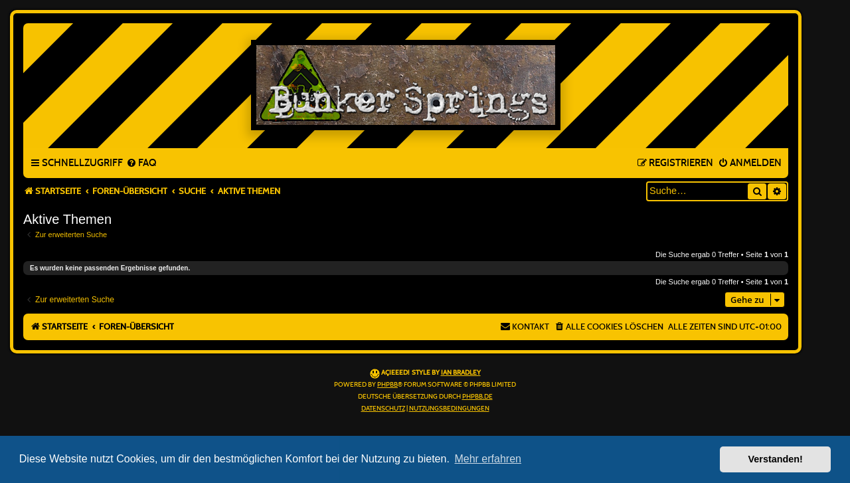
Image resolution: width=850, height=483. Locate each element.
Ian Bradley (461, 372)
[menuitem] (141, 163)
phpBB (387, 384)
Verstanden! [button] (775, 459)
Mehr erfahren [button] (487, 458)
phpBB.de (477, 396)
